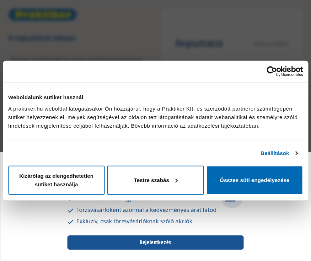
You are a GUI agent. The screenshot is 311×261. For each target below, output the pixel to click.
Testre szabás (156, 180)
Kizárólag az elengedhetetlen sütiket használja (56, 179)
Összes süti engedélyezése (254, 180)
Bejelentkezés (155, 242)
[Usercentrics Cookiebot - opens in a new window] (272, 71)
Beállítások (275, 153)
